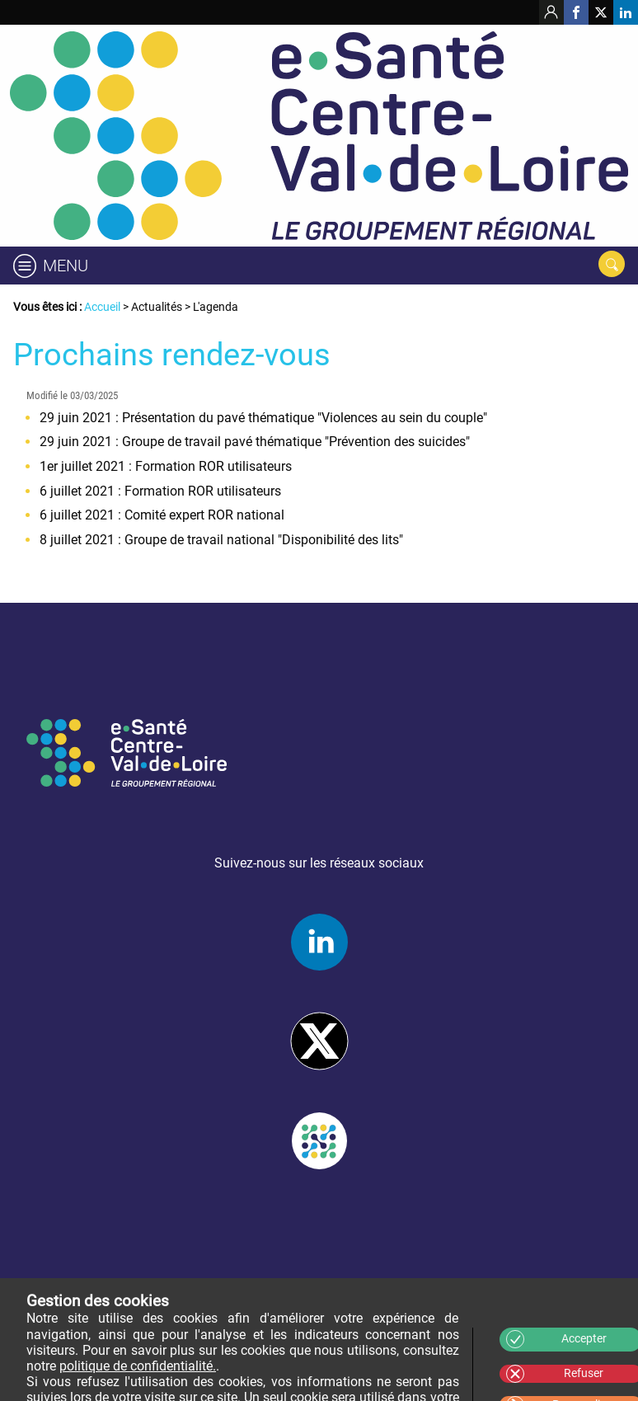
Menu (65, 265)
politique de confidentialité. (137, 1366)
